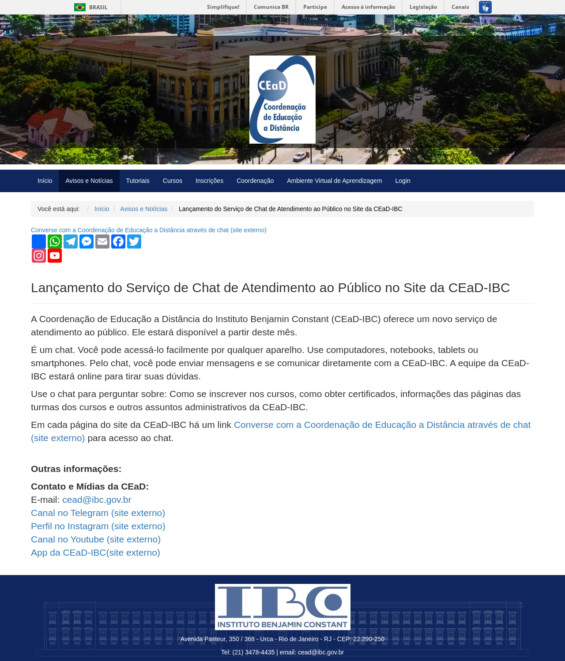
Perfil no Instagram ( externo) (98, 526)
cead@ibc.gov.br (96, 499)
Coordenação (255, 180)
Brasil (89, 7)
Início (45, 180)
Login (403, 180)
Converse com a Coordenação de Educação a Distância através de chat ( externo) (149, 230)
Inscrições (209, 180)
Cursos (172, 180)
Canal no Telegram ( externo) (98, 513)
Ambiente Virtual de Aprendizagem (334, 180)
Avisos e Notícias (89, 180)
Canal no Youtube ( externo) (96, 539)
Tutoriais (138, 180)
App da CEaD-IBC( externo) (95, 552)
